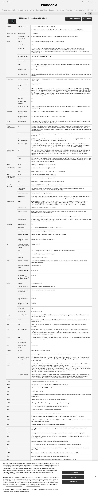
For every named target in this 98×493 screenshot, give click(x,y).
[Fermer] (95, 477)
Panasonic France (6, 2)
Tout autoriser (73, 481)
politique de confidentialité (33, 486)
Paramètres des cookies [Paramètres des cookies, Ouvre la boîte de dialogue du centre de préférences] (73, 472)
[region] (49, 477)
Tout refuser (73, 477)
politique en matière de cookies (14, 486)
